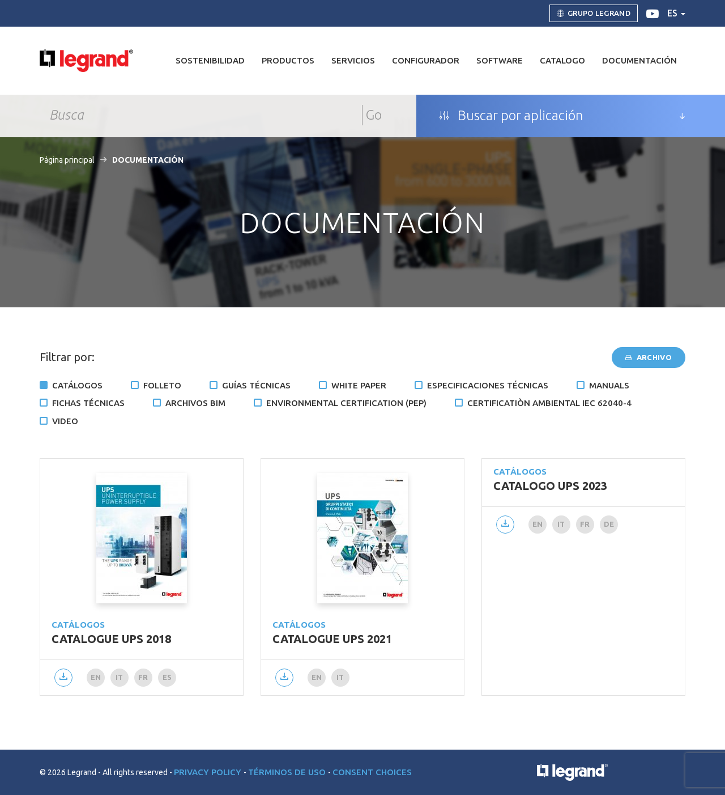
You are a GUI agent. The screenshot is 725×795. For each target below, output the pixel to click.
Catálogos (77, 385)
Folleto (162, 385)
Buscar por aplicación (511, 115)
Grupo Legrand (593, 13)
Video (65, 421)
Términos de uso (288, 772)
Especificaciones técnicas (487, 385)
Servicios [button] (353, 60)
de (609, 524)
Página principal (67, 159)
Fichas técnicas (88, 403)
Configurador (425, 60)
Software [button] (499, 60)
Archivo (648, 357)
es (676, 13)
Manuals (609, 385)
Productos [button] (288, 60)
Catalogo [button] (562, 60)
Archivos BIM (195, 403)
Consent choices (372, 772)
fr (143, 677)
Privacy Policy (209, 772)
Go (374, 114)
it (119, 677)
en (96, 677)
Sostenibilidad (210, 60)
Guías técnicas (256, 385)
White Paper (358, 385)
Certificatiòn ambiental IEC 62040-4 (549, 403)
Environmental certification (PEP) (346, 403)
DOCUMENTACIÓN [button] (639, 60)
